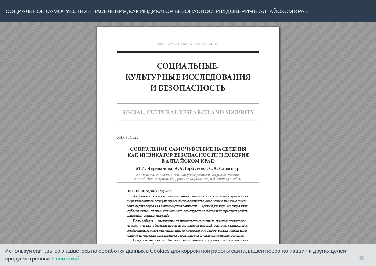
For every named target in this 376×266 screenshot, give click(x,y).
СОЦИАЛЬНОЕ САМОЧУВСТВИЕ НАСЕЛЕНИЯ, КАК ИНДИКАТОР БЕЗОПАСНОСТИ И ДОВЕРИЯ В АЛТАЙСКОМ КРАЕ (157, 11)
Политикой (65, 258)
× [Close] (361, 258)
